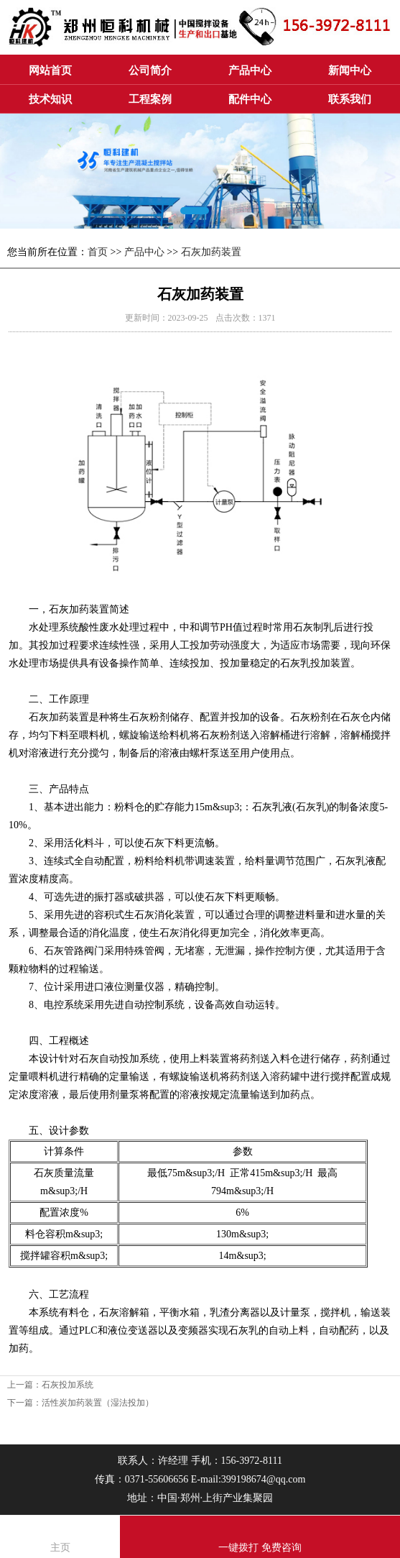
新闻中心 (349, 70)
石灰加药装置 (211, 252)
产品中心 (249, 70)
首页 (98, 252)
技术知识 (50, 99)
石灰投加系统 (67, 1385)
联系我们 (349, 99)
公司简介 (150, 70)
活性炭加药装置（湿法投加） (98, 1403)
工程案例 (150, 99)
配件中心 (249, 99)
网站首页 (50, 70)
